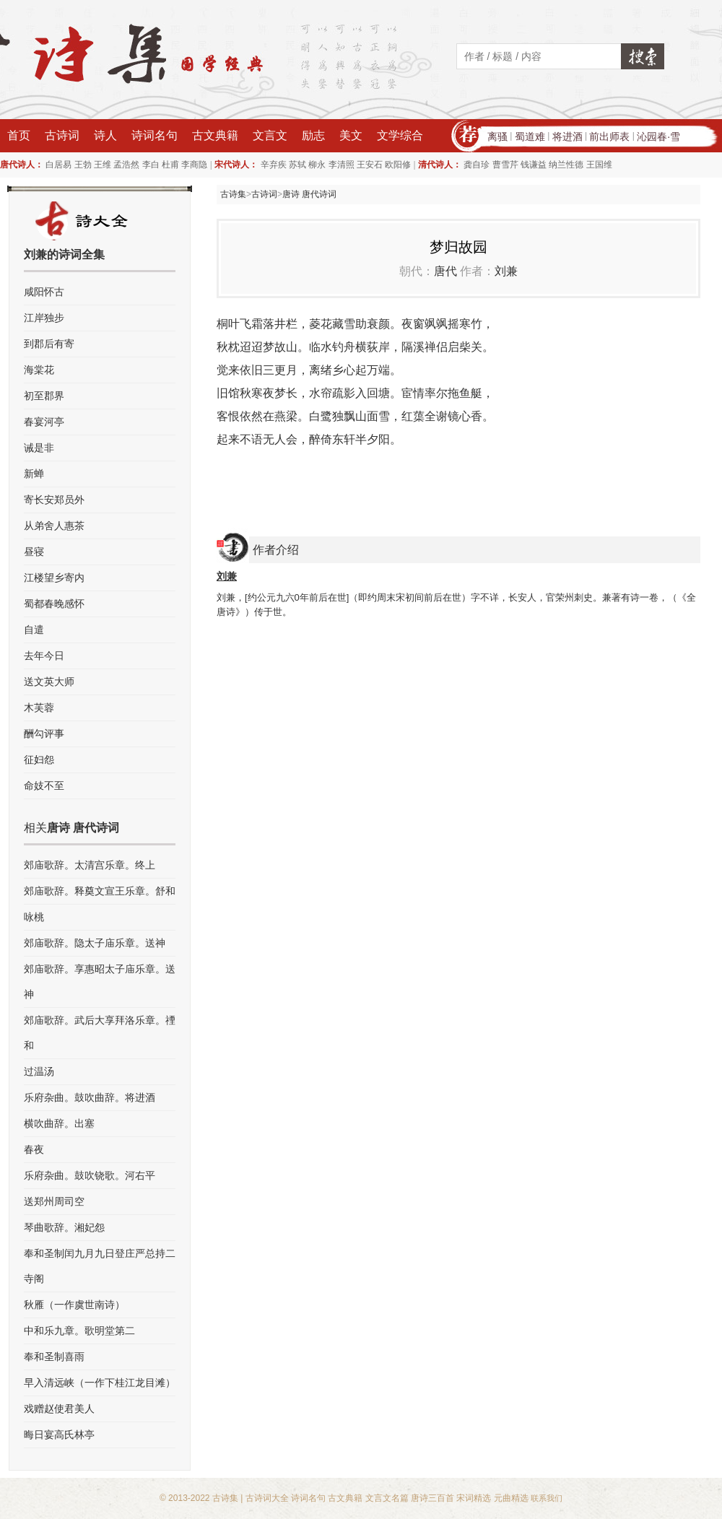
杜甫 (170, 165)
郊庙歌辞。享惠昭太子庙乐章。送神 (99, 981)
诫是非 (39, 447)
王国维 (599, 165)
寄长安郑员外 (54, 499)
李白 (151, 165)
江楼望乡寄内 (54, 577)
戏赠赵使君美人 (59, 1408)
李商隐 (194, 165)
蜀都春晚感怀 (54, 603)
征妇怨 (39, 759)
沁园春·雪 (658, 136)
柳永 (317, 165)
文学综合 (400, 135)
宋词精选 (473, 1498)
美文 (350, 135)
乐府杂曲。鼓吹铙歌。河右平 (89, 1175)
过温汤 (39, 1071)
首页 (18, 135)
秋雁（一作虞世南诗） (74, 1304)
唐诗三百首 (432, 1498)
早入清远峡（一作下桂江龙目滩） (99, 1382)
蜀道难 (530, 136)
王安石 (370, 165)
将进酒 (567, 136)
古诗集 (233, 194)
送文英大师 (49, 681)
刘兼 (506, 271)
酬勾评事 (44, 733)
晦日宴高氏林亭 (59, 1434)
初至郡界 (44, 395)
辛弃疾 (274, 165)
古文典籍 (215, 135)
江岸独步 (44, 317)
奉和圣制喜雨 (54, 1356)
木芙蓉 (39, 707)
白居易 (58, 165)
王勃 (83, 165)
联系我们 (546, 1498)
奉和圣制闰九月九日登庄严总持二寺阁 (99, 1266)
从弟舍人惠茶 (54, 525)
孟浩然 (126, 165)
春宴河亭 (44, 421)
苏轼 (297, 165)
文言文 (270, 135)
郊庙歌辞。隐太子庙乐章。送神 (94, 943)
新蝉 (34, 473)
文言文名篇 (387, 1498)
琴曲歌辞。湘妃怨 (64, 1227)
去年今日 (44, 655)
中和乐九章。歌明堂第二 (79, 1330)
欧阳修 (398, 165)
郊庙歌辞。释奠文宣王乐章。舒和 (99, 891)
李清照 (342, 165)
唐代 (445, 271)
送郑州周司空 (54, 1201)
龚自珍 (477, 165)
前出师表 (609, 136)
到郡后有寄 (49, 343)
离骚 (497, 136)
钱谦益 (534, 165)
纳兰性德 (566, 165)
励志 (313, 135)
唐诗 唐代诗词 (309, 194)
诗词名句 (154, 135)
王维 (102, 165)
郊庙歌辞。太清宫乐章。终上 (89, 865)
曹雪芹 (505, 165)
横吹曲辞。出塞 (59, 1123)
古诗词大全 (267, 1498)
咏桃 (34, 917)
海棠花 (39, 369)
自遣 (34, 629)
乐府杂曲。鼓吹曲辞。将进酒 (89, 1097)
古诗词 (62, 135)
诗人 (105, 135)
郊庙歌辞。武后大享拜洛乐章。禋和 (99, 1032)
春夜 (34, 1149)
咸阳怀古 (44, 291)
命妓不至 (44, 785)
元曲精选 (511, 1498)
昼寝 (34, 551)
